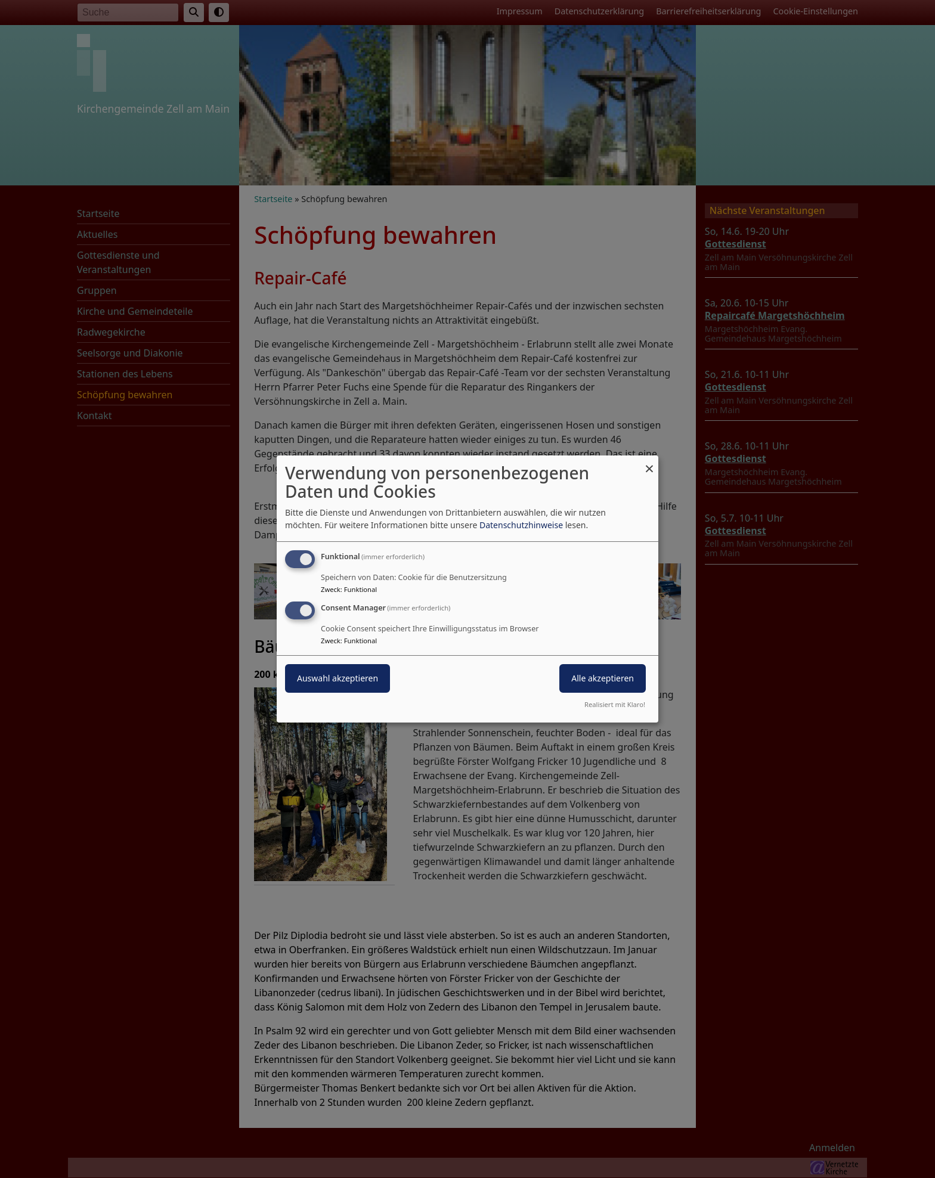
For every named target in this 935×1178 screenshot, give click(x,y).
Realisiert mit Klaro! (614, 704)
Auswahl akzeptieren (337, 678)
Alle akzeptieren (602, 678)
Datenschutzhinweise (521, 525)
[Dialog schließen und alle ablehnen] (649, 462)
